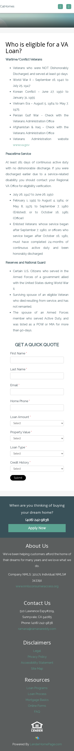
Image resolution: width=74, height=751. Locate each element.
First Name (18, 353)
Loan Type (18, 447)
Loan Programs (37, 688)
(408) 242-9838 (37, 520)
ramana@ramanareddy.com (37, 629)
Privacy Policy (37, 657)
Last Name (18, 369)
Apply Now (37, 528)
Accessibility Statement (37, 662)
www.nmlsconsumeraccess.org (37, 586)
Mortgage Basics (37, 700)
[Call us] (60, 6)
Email (14, 385)
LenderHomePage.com (46, 744)
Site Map (37, 668)
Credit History (20, 462)
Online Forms (37, 706)
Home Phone (20, 401)
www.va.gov (21, 145)
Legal (37, 651)
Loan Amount (20, 417)
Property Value (21, 432)
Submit (18, 477)
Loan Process (37, 694)
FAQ (37, 711)
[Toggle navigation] (68, 6)
